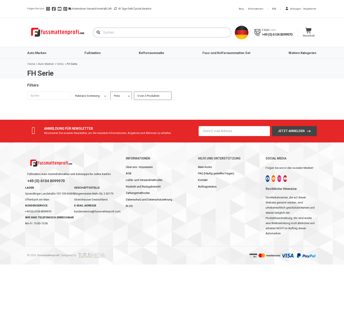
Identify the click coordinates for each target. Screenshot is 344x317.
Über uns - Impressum (139, 167)
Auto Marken (46, 63)
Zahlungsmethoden (138, 193)
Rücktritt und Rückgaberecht (143, 186)
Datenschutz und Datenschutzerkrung (149, 199)
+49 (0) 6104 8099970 (277, 35)
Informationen (255, 8)
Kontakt (203, 180)
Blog (241, 8)
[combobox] (162, 32)
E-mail (265, 29)
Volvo (60, 63)
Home (31, 63)
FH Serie (72, 63)
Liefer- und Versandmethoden (144, 180)
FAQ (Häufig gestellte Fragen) (216, 173)
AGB (128, 173)
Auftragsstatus (207, 186)
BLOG (129, 206)
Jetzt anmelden (291, 131)
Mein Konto (205, 167)
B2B (274, 8)
